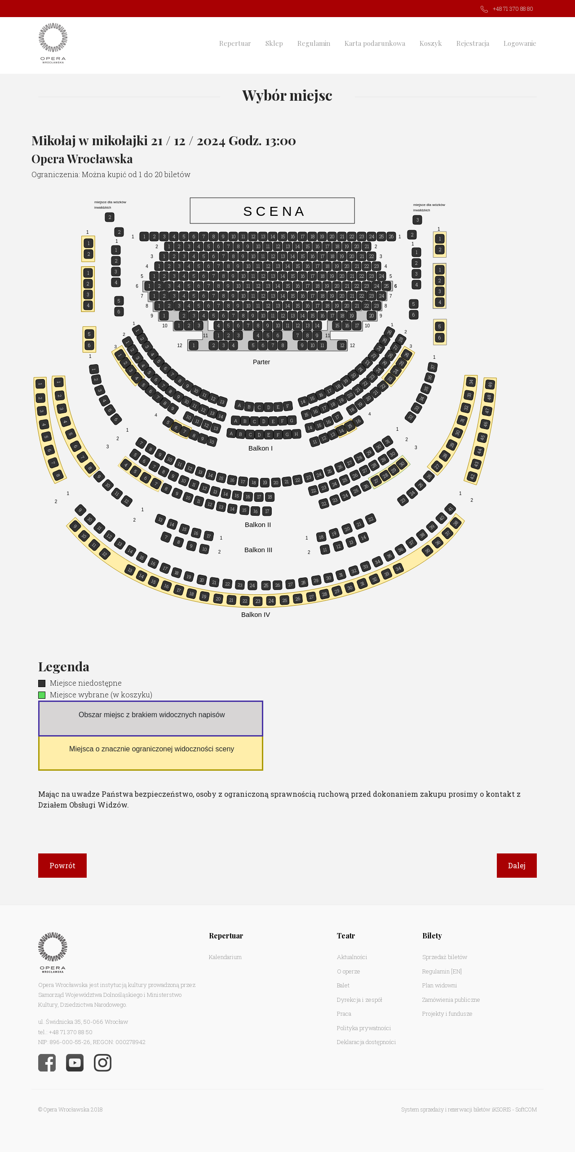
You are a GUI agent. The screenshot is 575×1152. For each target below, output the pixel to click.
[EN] (456, 971)
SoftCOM (526, 1109)
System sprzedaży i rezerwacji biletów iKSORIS (456, 1109)
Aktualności (352, 957)
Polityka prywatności (364, 1028)
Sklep (274, 43)
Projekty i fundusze (447, 1013)
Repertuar (235, 43)
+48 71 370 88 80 (513, 8)
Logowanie (520, 43)
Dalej (517, 865)
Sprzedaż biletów (444, 957)
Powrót (62, 865)
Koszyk (431, 43)
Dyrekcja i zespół (359, 1000)
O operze (348, 971)
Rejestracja (472, 43)
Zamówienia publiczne (451, 1000)
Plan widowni (439, 985)
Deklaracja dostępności (366, 1042)
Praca (344, 1013)
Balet (343, 985)
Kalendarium (225, 957)
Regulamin (313, 43)
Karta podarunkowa (375, 43)
